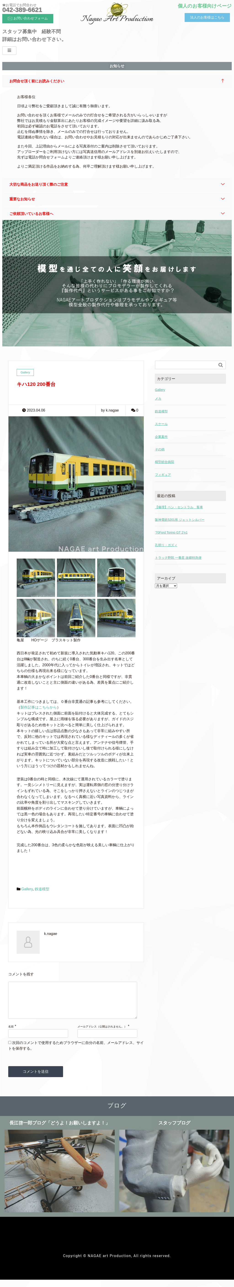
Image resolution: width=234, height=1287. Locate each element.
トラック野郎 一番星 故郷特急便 (178, 557)
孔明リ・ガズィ (166, 545)
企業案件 (161, 437)
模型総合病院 (164, 462)
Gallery (27, 889)
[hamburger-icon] (9, 50)
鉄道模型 (42, 889)
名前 (11, 1033)
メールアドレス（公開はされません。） (102, 1033)
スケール (161, 424)
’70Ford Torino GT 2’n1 (171, 532)
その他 (160, 449)
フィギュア (163, 474)
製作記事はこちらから (38, 707)
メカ (158, 398)
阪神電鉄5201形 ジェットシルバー (180, 520)
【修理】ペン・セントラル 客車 (179, 507)
